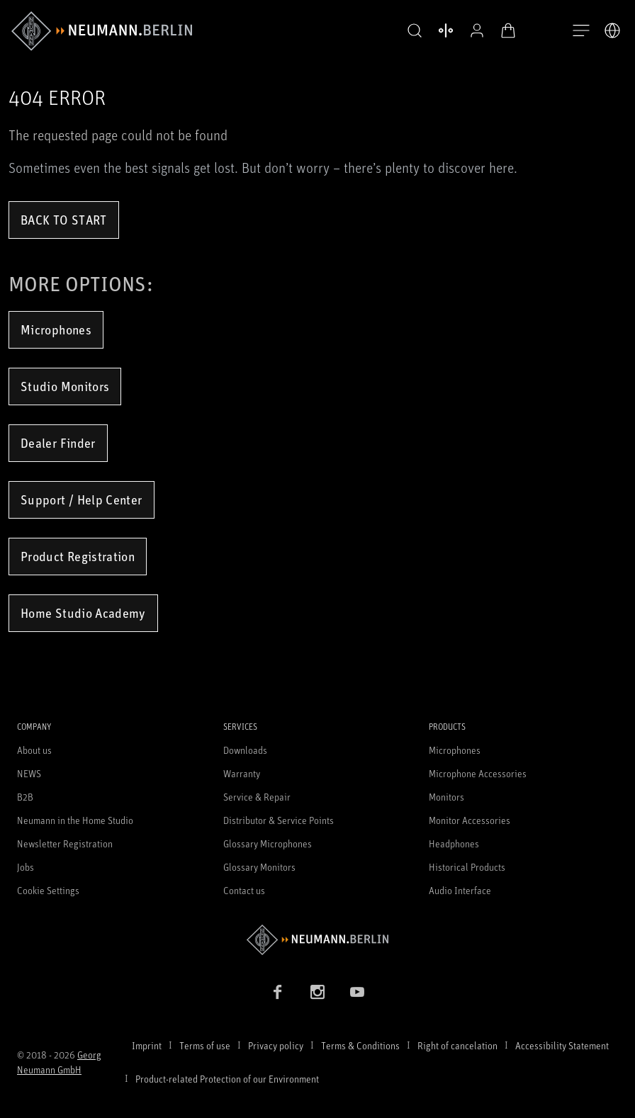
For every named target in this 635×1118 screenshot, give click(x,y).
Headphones (454, 843)
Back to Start (64, 219)
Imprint (147, 1045)
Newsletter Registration (65, 843)
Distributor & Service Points (278, 820)
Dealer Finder (58, 443)
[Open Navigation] (581, 31)
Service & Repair (257, 797)
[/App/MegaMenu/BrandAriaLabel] (101, 31)
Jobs (25, 867)
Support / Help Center (81, 499)
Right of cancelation (457, 1045)
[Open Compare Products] (442, 30)
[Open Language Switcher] (612, 30)
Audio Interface (460, 890)
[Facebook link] (278, 992)
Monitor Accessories (469, 820)
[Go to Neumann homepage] (317, 940)
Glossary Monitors (259, 867)
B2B (25, 797)
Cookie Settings (48, 890)
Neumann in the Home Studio (75, 820)
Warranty (241, 773)
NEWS (29, 773)
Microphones (56, 329)
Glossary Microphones (267, 843)
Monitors (446, 797)
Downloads (245, 750)
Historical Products (467, 867)
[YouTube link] (357, 992)
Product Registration (78, 556)
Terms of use (204, 1045)
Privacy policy (275, 1045)
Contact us (244, 890)
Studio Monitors (65, 386)
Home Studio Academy (83, 613)
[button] (411, 31)
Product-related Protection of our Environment (227, 1079)
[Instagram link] (317, 992)
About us (34, 750)
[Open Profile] (473, 30)
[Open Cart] (504, 30)
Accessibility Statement (562, 1045)
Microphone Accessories (478, 773)
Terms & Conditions (360, 1045)
